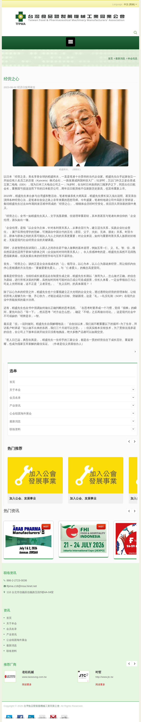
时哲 (98, 672)
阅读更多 (27, 684)
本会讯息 (132, 58)
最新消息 (120, 58)
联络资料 (15, 429)
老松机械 (28, 672)
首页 (110, 58)
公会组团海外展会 (21, 413)
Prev (134, 441)
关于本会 (15, 389)
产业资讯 (15, 405)
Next (129, 441)
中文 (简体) (129, 4)
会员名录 (15, 397)
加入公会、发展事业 (22, 498)
